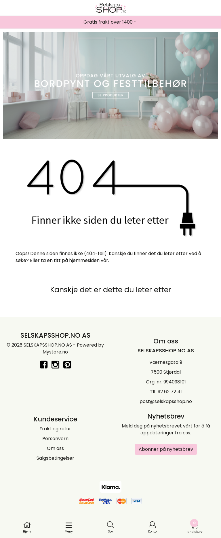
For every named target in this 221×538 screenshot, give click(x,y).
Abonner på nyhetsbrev (166, 449)
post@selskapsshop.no (166, 401)
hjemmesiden (84, 260)
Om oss (55, 448)
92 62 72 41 (170, 391)
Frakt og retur (55, 428)
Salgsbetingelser (55, 458)
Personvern (55, 438)
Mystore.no (55, 352)
